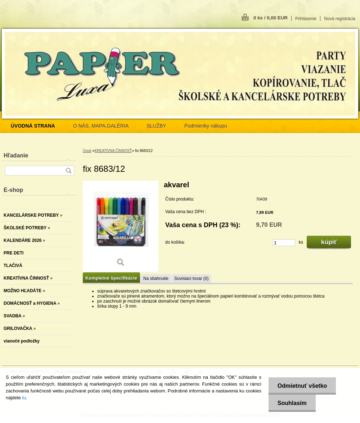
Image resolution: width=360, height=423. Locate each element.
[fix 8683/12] (120, 226)
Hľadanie (16, 155)
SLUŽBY (156, 126)
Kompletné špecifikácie (111, 278)
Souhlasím (292, 403)
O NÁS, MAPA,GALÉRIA (101, 126)
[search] (68, 170)
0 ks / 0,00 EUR (270, 17)
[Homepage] (33, 126)
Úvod (87, 151)
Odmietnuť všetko (302, 386)
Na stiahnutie (155, 278)
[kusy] (284, 242)
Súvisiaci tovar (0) (191, 278)
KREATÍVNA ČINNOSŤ (113, 151)
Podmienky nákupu (205, 126)
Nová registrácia (339, 18)
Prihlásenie (305, 18)
